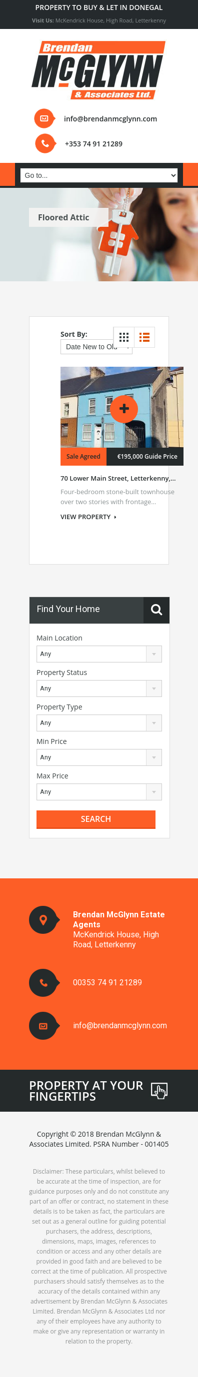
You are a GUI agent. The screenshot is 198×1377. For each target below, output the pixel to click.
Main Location (59, 638)
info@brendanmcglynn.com (110, 118)
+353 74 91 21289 (93, 143)
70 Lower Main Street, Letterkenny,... (118, 478)
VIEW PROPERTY (88, 516)
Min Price (51, 741)
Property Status (61, 672)
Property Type (59, 706)
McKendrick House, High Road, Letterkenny (99, 20)
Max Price (52, 775)
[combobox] (99, 654)
